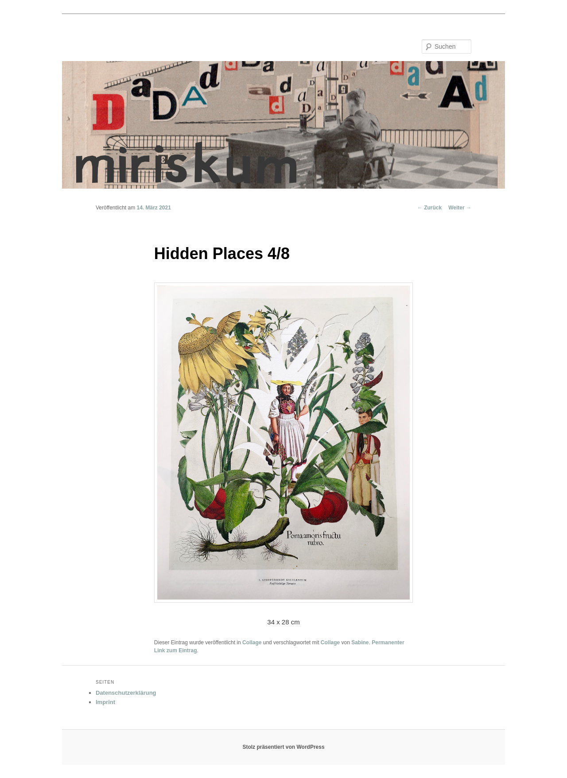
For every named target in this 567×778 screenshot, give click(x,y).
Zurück (429, 208)
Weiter (459, 208)
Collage (251, 642)
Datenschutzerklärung (126, 692)
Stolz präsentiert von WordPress (283, 747)
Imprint (105, 702)
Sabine (360, 642)
